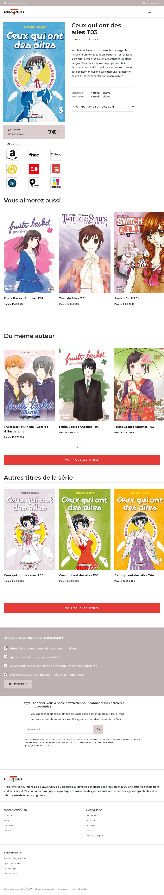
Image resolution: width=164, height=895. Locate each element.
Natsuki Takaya (100, 92)
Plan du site (62, 889)
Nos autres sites (17, 3)
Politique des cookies (44, 889)
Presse (89, 830)
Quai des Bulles (12, 863)
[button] (79, 319)
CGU (29, 889)
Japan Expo (10, 868)
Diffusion (91, 815)
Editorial (90, 820)
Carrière (8, 825)
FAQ (6, 820)
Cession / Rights (94, 835)
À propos (9, 815)
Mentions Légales (78, 889)
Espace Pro (153, 3)
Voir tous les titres (82, 459)
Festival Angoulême (15, 858)
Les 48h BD (10, 873)
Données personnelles (14, 889)
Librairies (91, 825)
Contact (8, 830)
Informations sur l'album (103, 106)
